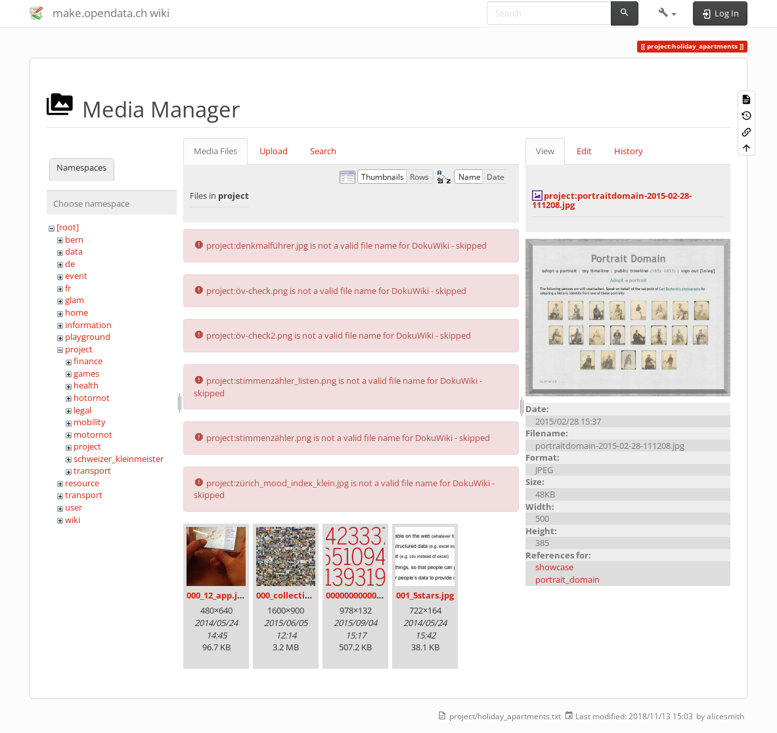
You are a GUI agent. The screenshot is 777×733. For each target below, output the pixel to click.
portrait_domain (567, 579)
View (545, 151)
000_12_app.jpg (217, 595)
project (79, 349)
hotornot (92, 398)
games (86, 373)
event (76, 276)
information (88, 325)
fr (68, 288)
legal (82, 410)
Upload (273, 151)
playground (87, 337)
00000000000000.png (367, 595)
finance (88, 361)
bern (74, 239)
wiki (72, 520)
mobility (90, 422)
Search (323, 151)
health (86, 385)
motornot (93, 434)
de (70, 264)
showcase (554, 567)
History (628, 151)
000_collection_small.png (308, 595)
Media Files (215, 151)
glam (74, 300)
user (73, 507)
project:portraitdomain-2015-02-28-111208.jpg (612, 200)
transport (92, 470)
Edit (584, 151)
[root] (67, 227)
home (76, 312)
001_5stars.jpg (425, 595)
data (74, 251)
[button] (667, 13)
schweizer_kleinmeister (119, 459)
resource (82, 483)
